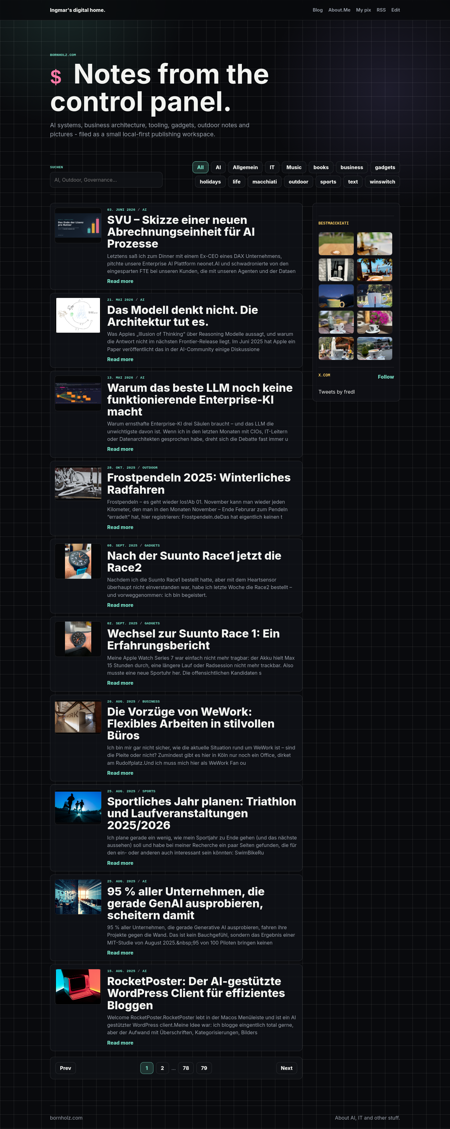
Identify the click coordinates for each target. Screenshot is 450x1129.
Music (294, 166)
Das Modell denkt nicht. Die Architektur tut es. (182, 314)
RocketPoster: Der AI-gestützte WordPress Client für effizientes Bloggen (196, 992)
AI (218, 166)
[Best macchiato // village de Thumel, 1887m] (336, 321)
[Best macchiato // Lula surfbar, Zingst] (336, 242)
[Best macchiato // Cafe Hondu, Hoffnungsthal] (336, 268)
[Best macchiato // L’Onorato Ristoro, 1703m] (336, 347)
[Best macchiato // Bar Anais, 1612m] (374, 321)
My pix (363, 10)
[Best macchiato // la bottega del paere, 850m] (374, 347)
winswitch (382, 181)
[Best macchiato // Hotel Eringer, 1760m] (336, 295)
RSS (381, 10)
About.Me (339, 10)
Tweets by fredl (336, 391)
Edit (396, 10)
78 (186, 1067)
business (352, 166)
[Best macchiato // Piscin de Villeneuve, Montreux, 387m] (374, 268)
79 (204, 1067)
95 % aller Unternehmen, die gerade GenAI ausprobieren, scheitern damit (186, 902)
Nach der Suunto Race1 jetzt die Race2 (194, 560)
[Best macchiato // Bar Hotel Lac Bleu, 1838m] (374, 295)
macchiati (264, 181)
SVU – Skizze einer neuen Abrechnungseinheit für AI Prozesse (181, 230)
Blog (318, 10)
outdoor (298, 181)
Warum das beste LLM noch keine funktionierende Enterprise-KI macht (200, 398)
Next (286, 1067)
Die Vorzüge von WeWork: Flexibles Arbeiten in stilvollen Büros (191, 722)
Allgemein (245, 166)
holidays (210, 181)
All (200, 166)
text (353, 181)
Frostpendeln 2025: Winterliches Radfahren (199, 482)
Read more (120, 280)
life (237, 181)
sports (328, 181)
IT (272, 166)
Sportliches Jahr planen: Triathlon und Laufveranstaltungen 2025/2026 (201, 812)
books (321, 166)
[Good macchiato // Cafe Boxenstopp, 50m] (374, 242)
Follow (386, 375)
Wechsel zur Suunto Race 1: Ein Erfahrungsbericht (193, 638)
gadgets (385, 166)
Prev (65, 1067)
